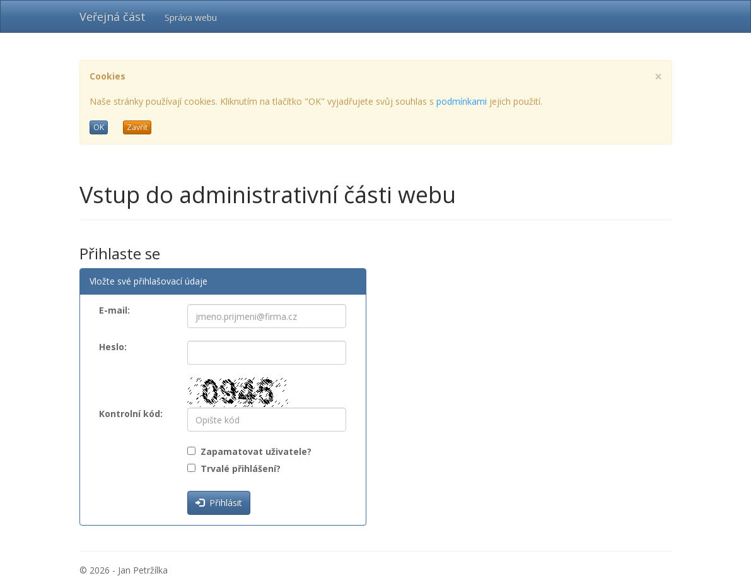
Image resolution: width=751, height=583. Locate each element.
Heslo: (113, 347)
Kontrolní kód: (131, 414)
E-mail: (114, 310)
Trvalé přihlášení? (238, 468)
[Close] (658, 76)
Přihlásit (218, 503)
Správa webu (191, 17)
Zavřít (137, 127)
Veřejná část (112, 16)
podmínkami (461, 101)
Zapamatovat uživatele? (253, 451)
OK (98, 127)
